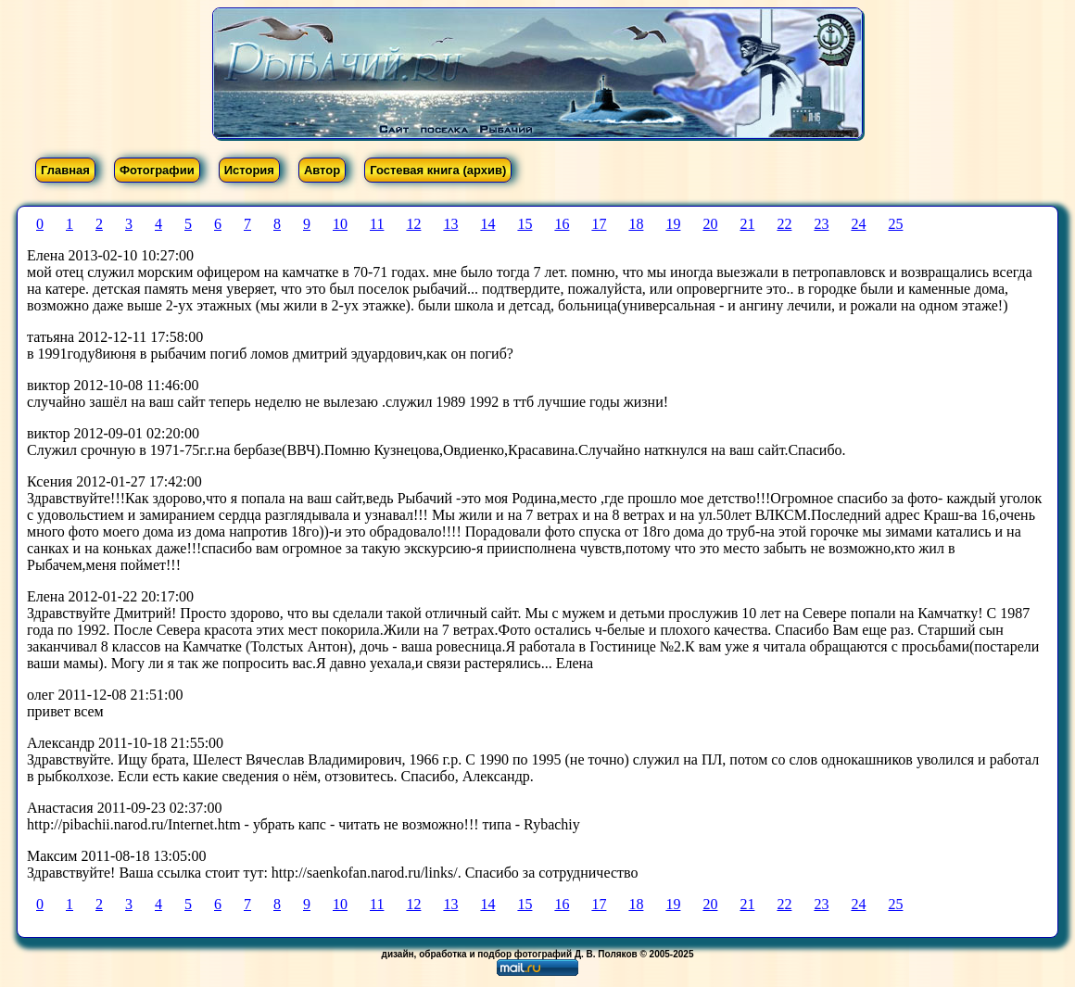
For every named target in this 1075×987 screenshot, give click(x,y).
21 (747, 224)
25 (895, 224)
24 (858, 224)
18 (635, 224)
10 (340, 224)
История (249, 170)
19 (672, 224)
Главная (65, 170)
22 (784, 224)
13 (450, 224)
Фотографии (157, 170)
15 (524, 224)
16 (561, 224)
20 (709, 224)
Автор (322, 170)
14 (487, 224)
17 (598, 224)
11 (377, 224)
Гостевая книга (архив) (438, 170)
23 (821, 224)
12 (413, 224)
